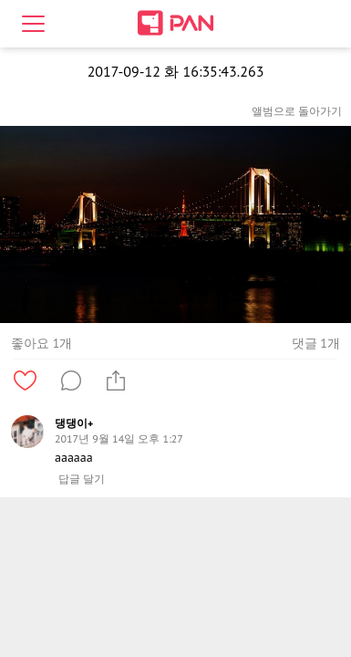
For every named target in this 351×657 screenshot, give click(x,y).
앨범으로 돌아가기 (297, 111)
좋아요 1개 (41, 343)
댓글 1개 (316, 343)
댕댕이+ (74, 423)
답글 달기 (81, 479)
